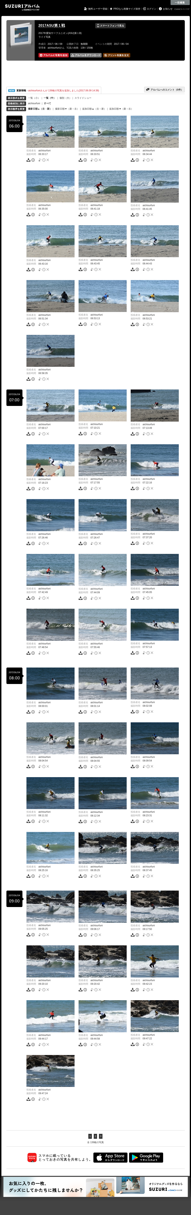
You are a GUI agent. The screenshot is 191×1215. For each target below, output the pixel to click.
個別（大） (66, 98)
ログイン (151, 8)
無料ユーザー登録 (97, 8)
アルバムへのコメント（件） (164, 89)
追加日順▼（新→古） (121, 108)
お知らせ (168, 8)
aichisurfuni (34, 103)
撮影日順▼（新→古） (67, 108)
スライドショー (83, 98)
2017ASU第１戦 (51, 25)
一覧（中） (50, 98)
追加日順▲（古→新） (94, 108)
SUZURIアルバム (22, 7)
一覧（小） (34, 98)
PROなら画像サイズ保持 (126, 8)
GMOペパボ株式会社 (182, 9)
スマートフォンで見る (110, 25)
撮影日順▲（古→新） (40, 108)
